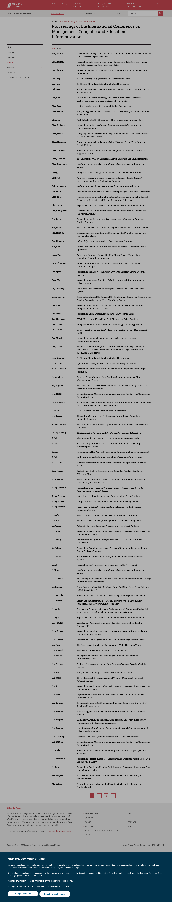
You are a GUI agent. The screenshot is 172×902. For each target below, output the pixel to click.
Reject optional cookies (55, 895)
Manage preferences (17, 887)
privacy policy (20, 882)
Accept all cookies (22, 895)
